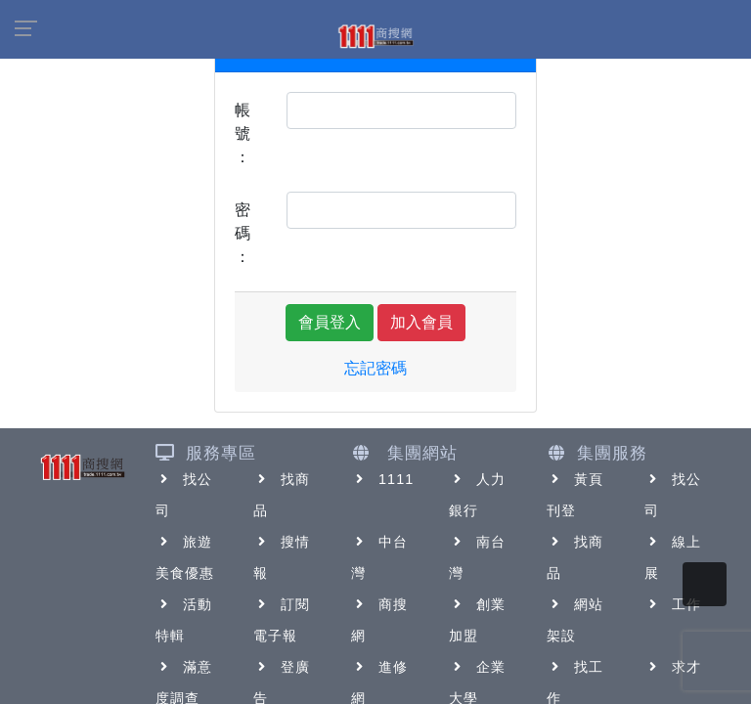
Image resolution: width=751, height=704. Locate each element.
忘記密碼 (375, 368)
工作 (672, 604)
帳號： (242, 133)
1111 (383, 479)
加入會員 (421, 322)
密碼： (242, 233)
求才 (672, 667)
